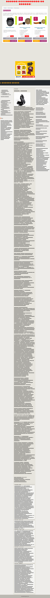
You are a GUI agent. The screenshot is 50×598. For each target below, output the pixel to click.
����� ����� (5, 96)
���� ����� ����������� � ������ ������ (40, 113)
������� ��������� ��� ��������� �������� (42, 137)
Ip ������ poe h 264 (6, 94)
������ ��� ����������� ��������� (40, 108)
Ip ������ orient (5, 93)
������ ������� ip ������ (22, 479)
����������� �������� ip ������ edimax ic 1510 (6, 101)
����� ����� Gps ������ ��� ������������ (40, 145)
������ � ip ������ (19, 223)
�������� (4, 90)
